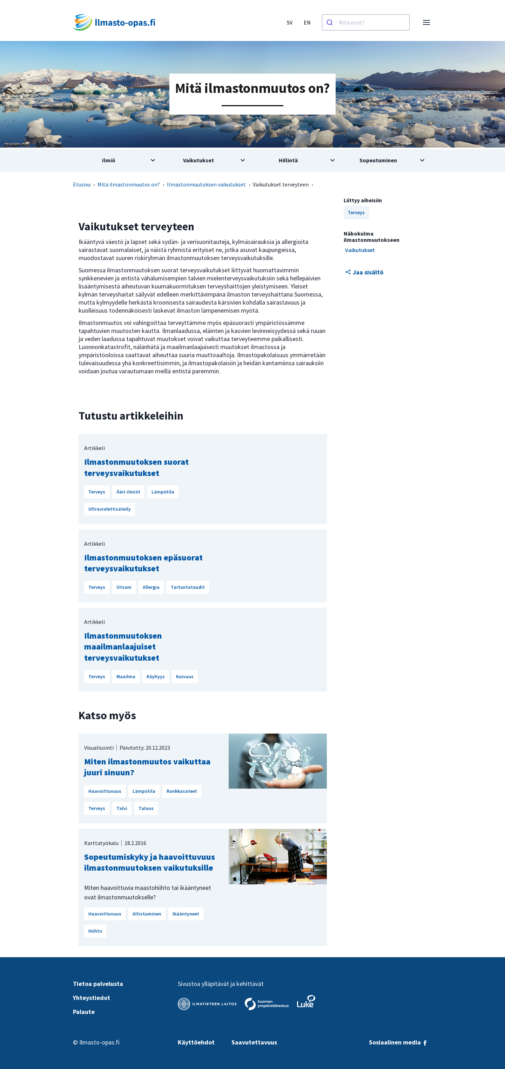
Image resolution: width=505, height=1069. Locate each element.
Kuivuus (185, 676)
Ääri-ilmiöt (128, 492)
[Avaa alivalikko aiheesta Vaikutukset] (207, 160)
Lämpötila (163, 492)
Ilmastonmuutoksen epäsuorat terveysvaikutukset (143, 563)
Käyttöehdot (196, 1042)
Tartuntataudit (188, 587)
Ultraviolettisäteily (109, 509)
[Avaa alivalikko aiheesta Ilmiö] (118, 160)
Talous (146, 808)
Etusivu (81, 184)
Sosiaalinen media (398, 1042)
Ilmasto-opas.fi (99, 1042)
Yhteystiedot (91, 998)
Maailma (125, 676)
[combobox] (366, 22)
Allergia (151, 587)
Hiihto (95, 931)
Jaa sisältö (364, 272)
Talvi (121, 808)
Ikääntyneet (186, 914)
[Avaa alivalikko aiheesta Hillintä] (297, 160)
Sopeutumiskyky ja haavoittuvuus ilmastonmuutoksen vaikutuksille (149, 862)
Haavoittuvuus (104, 791)
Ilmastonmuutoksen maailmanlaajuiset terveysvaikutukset (123, 646)
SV (289, 22)
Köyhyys (156, 676)
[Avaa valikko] (426, 22)
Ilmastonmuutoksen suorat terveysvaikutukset (136, 467)
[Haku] (330, 22)
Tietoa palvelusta (98, 984)
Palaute (84, 1012)
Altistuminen (147, 914)
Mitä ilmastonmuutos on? (128, 184)
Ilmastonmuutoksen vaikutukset (206, 184)
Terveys (96, 492)
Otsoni (124, 587)
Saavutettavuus (254, 1042)
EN (307, 22)
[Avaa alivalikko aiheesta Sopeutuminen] (387, 160)
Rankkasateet (182, 791)
